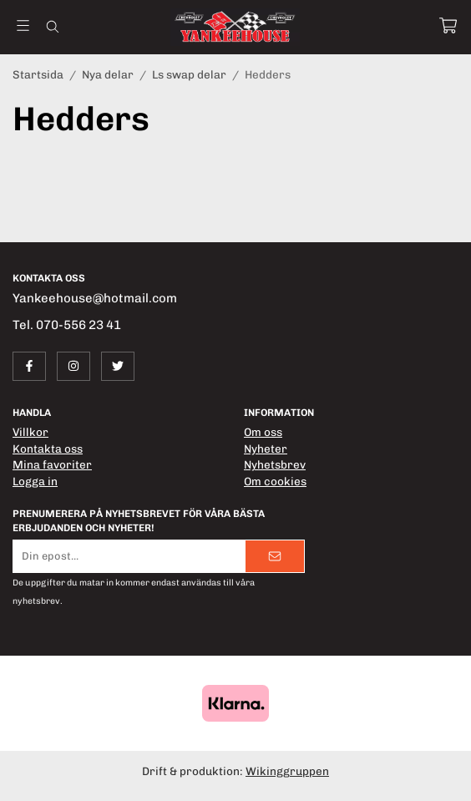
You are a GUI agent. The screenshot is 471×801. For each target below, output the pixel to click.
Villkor (30, 432)
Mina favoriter (52, 464)
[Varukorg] (448, 25)
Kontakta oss (48, 448)
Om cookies (275, 481)
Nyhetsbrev (275, 464)
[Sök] (52, 26)
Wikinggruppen (287, 771)
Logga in (35, 481)
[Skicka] (275, 556)
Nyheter (265, 448)
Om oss (263, 432)
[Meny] (23, 25)
